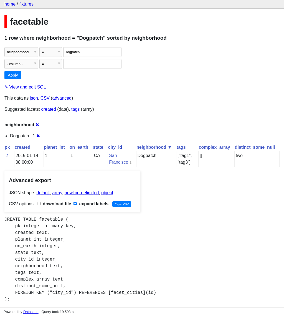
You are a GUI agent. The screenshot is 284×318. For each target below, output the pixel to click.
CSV (45, 98)
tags (75, 109)
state (98, 147)
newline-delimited (82, 192)
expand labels (90, 203)
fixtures (26, 4)
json (34, 98)
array (57, 192)
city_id (115, 147)
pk (7, 147)
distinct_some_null (255, 147)
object (107, 192)
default (43, 192)
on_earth (79, 147)
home (10, 4)
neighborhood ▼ (154, 147)
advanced (62, 98)
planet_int (54, 147)
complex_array (214, 147)
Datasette (31, 312)
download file (54, 203)
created (48, 109)
